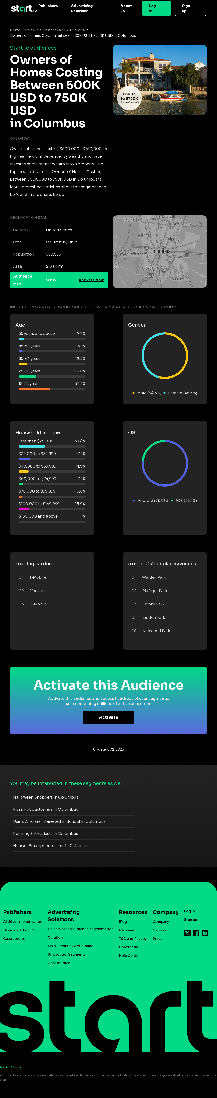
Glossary (126, 930)
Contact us (128, 947)
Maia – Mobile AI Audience (70, 946)
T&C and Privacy (132, 939)
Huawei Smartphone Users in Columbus (51, 845)
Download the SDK (19, 930)
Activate (108, 717)
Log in (152, 8)
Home (15, 30)
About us (126, 8)
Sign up (186, 8)
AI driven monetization (22, 922)
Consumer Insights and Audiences (55, 30)
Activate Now (91, 280)
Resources (131, 912)
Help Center (129, 955)
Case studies (14, 939)
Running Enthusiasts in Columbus (45, 833)
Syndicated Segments (67, 954)
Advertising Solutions (82, 8)
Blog (123, 922)
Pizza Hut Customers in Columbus (45, 809)
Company (164, 912)
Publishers (48, 6)
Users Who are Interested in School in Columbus (59, 821)
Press (157, 939)
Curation (55, 937)
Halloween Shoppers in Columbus (45, 797)
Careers (159, 930)
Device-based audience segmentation (81, 929)
